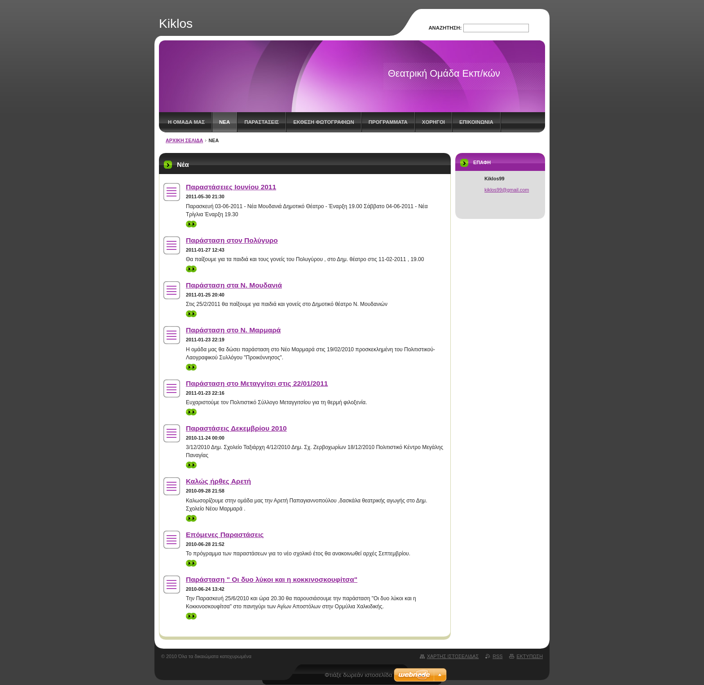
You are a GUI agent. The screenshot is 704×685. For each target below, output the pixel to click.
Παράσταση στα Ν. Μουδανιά (234, 285)
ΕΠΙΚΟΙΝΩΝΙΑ (476, 122)
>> (191, 224)
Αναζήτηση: (445, 28)
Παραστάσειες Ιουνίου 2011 (231, 187)
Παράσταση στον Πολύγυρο (232, 240)
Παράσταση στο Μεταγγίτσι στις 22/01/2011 (257, 383)
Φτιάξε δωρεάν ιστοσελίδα (358, 675)
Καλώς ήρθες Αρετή (218, 481)
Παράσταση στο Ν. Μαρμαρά (233, 330)
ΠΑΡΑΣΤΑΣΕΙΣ (261, 122)
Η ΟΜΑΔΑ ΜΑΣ (186, 122)
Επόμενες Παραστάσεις (225, 534)
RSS (497, 656)
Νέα (224, 122)
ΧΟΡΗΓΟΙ (433, 122)
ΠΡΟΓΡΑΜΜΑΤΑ (388, 122)
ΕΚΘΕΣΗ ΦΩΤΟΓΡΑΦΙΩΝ (323, 122)
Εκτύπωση (529, 656)
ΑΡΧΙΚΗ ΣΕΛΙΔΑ (184, 140)
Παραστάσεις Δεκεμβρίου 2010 (236, 428)
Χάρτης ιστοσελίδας (453, 656)
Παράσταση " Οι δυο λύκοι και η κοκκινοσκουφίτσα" (271, 579)
